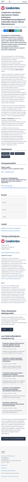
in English (9, 476)
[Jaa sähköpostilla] (21, 30)
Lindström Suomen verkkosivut (10, 230)
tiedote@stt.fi (4, 457)
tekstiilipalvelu (19, 153)
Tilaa (7, 329)
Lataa (4, 202)
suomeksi (3, 476)
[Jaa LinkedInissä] (7, 30)
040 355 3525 (9, 185)
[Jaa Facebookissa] (5, 30)
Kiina (12, 153)
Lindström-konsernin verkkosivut (11, 228)
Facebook (3, 465)
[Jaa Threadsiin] (13, 30)
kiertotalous (5, 153)
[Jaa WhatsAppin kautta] (18, 30)
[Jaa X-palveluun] (10, 30)
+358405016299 (9, 172)
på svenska (15, 476)
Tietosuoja (3, 468)
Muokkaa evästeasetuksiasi (8, 470)
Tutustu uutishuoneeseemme (13, 438)
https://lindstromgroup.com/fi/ (10, 252)
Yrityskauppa (5, 156)
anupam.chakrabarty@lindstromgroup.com (14, 187)
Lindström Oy (18, 27)
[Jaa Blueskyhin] (15, 30)
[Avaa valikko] (9, 1)
